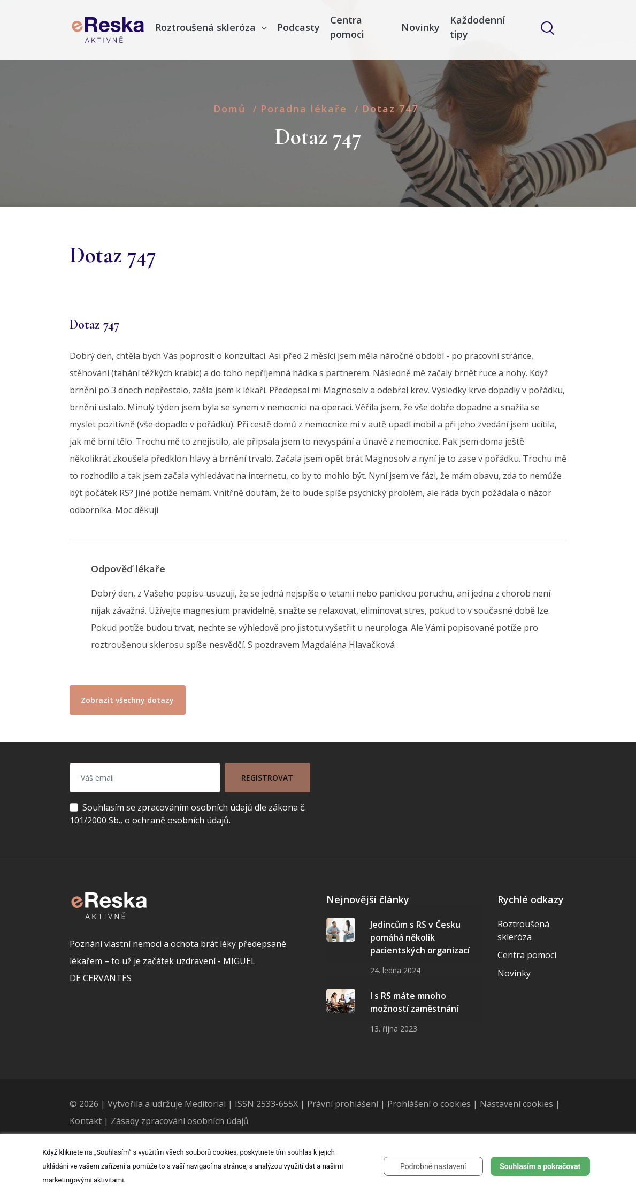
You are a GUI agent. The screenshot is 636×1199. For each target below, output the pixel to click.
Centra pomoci (347, 27)
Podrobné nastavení (433, 1166)
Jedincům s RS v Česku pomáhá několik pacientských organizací (420, 937)
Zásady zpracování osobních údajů (180, 1121)
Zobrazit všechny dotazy (127, 700)
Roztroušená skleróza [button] (206, 27)
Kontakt (86, 1121)
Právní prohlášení (342, 1104)
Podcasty (298, 27)
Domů (229, 108)
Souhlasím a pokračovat (540, 1166)
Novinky (420, 27)
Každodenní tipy (477, 27)
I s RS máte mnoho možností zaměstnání (414, 1002)
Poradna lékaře (303, 108)
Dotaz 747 (390, 108)
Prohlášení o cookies (429, 1104)
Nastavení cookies (516, 1104)
